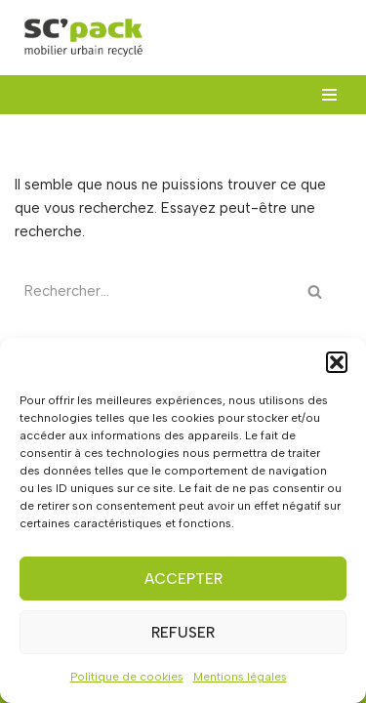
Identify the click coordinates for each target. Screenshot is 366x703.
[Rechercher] (157, 291)
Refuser (183, 632)
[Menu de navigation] (329, 94)
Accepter (183, 579)
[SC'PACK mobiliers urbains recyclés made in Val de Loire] (83, 38)
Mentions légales (240, 676)
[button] (336, 362)
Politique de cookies (126, 676)
